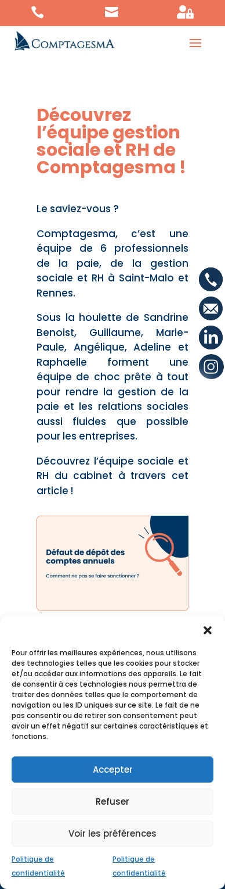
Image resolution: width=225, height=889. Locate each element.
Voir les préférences (112, 833)
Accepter (113, 769)
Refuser (112, 801)
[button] (207, 630)
